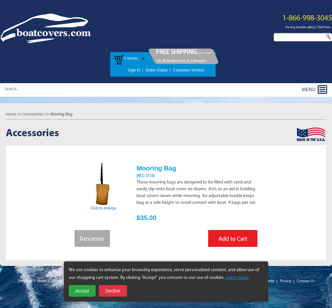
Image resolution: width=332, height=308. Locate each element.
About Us (59, 281)
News (41, 281)
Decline (113, 290)
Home (11, 114)
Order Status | (158, 70)
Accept (82, 290)
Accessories (33, 114)
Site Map (25, 281)
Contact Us (306, 281)
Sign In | (135, 70)
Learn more (237, 277)
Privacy (285, 281)
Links (270, 281)
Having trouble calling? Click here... (308, 27)
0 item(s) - (132, 58)
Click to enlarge (103, 206)
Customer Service (188, 70)
